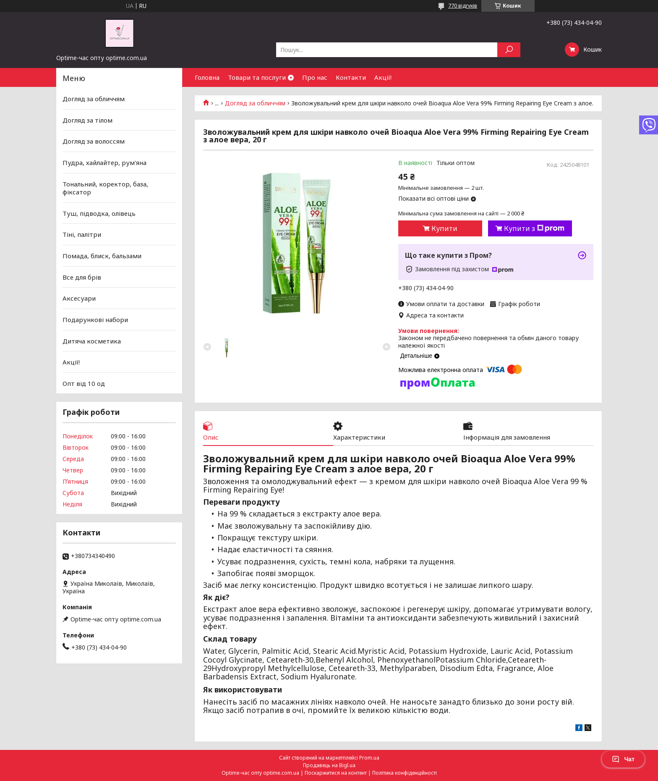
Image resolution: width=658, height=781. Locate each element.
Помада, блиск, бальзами (102, 256)
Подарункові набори (95, 319)
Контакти (351, 77)
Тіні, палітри (82, 234)
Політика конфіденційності (404, 772)
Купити (444, 228)
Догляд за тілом (87, 120)
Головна (207, 77)
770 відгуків (462, 5)
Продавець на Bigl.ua (329, 765)
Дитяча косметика (92, 340)
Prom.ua (369, 757)
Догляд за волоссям (94, 141)
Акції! (383, 77)
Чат (623, 759)
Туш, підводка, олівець (99, 213)
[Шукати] (508, 49)
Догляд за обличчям (255, 103)
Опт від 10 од (84, 383)
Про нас (314, 77)
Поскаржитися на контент (336, 772)
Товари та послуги (257, 77)
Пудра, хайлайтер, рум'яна (104, 162)
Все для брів (82, 277)
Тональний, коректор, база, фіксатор (105, 187)
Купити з (534, 228)
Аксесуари (79, 298)
